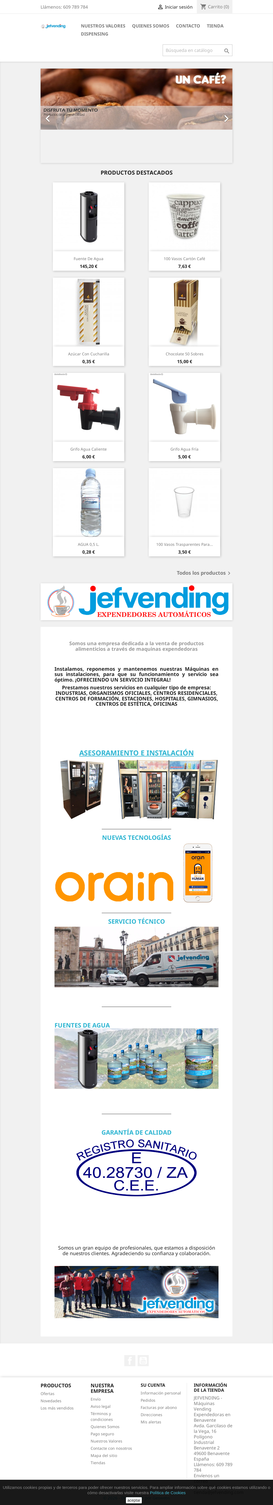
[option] (136, 116)
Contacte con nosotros (111, 1448)
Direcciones (151, 1414)
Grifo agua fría (184, 449)
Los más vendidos (57, 1408)
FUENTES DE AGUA (82, 1025)
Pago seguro (102, 1433)
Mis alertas (151, 1421)
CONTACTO (188, 26)
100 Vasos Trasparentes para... (184, 544)
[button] (55, 116)
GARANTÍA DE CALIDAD (136, 1132)
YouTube (143, 1360)
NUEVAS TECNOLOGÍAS (136, 837)
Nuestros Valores (106, 1441)
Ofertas (47, 1393)
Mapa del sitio (104, 1455)
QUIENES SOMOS (150, 26)
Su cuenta (153, 1385)
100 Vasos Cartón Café (184, 258)
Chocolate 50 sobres (184, 353)
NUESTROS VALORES (103, 26)
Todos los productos (204, 573)
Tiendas (98, 1462)
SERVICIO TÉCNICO (136, 921)
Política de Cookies (167, 1492)
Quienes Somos (105, 1426)
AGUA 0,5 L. (88, 544)
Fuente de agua (88, 258)
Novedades (51, 1400)
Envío (96, 1399)
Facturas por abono (159, 1407)
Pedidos (148, 1400)
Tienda (215, 26)
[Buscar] (197, 50)
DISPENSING (94, 34)
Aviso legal (101, 1406)
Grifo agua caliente (88, 449)
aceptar (133, 1500)
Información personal (161, 1393)
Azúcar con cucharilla (88, 353)
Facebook (129, 1360)
